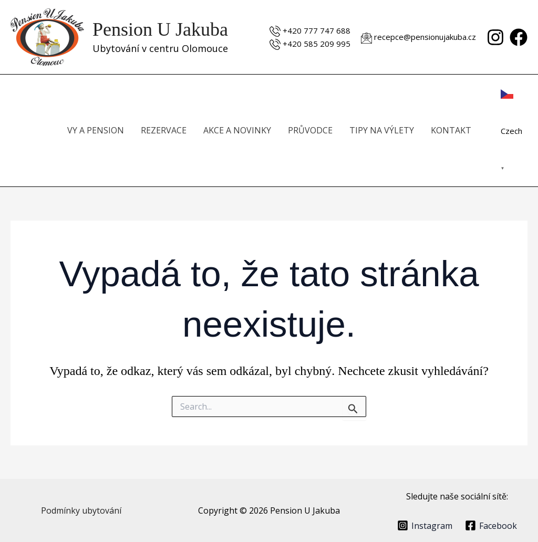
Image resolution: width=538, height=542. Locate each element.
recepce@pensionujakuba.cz (425, 37)
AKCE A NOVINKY (237, 130)
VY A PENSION (95, 130)
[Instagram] (495, 37)
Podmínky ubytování (81, 510)
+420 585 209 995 (316, 43)
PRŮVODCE (310, 130)
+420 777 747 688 (316, 30)
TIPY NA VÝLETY (381, 130)
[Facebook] (518, 37)
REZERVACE (164, 130)
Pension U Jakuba (160, 29)
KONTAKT (451, 130)
